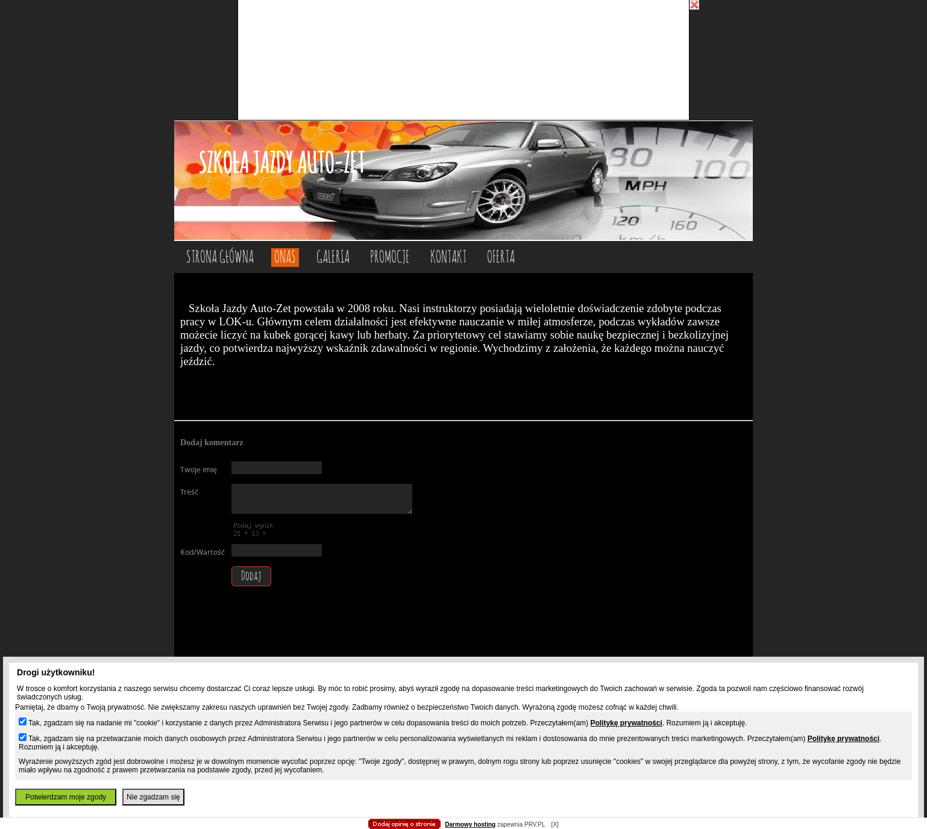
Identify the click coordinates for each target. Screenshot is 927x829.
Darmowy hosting (470, 824)
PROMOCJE (390, 257)
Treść (189, 492)
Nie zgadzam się (153, 797)
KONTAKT (448, 257)
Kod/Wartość (202, 552)
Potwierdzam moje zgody (65, 797)
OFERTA (501, 257)
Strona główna (220, 257)
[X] (554, 824)
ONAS (285, 257)
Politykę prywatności (626, 723)
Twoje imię (198, 470)
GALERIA (333, 257)
